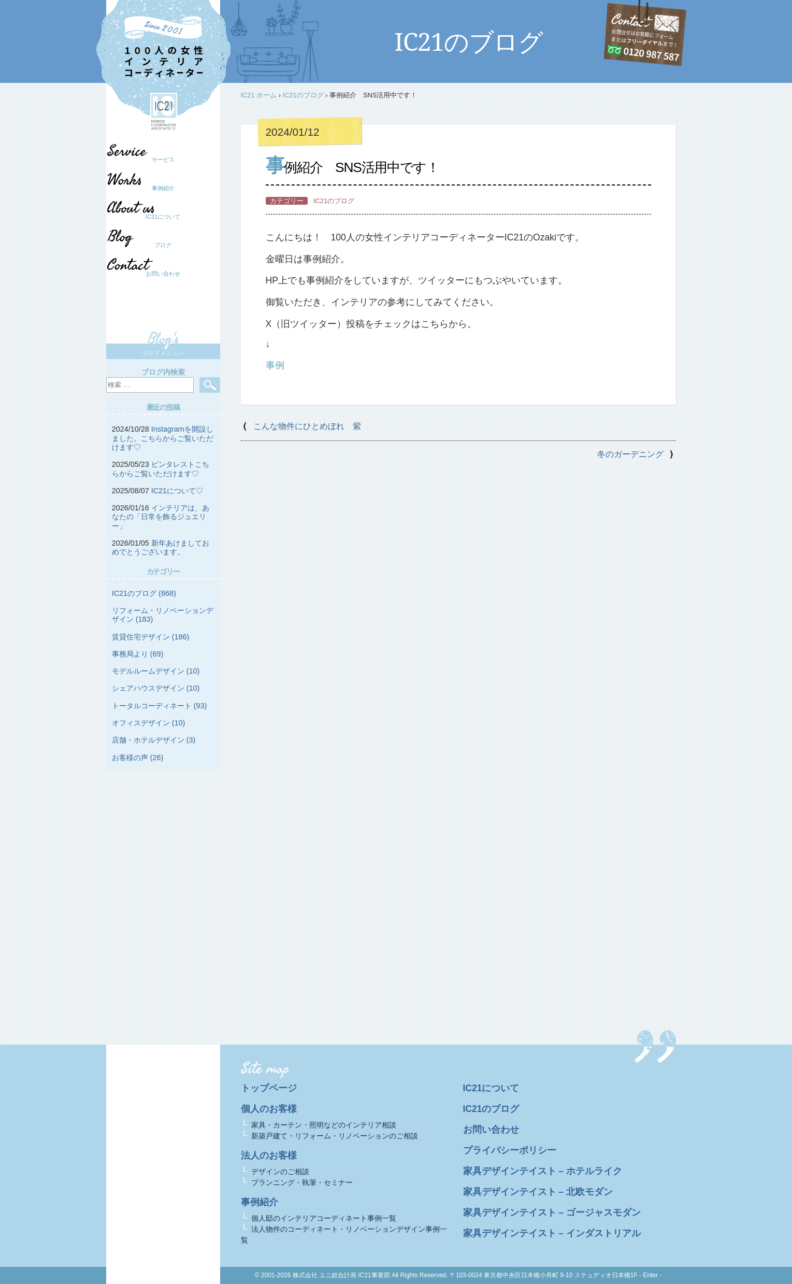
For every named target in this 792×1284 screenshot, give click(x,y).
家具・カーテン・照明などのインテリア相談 (323, 1125)
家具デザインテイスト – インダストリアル (552, 1233)
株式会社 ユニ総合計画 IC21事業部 (341, 1275)
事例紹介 (163, 188)
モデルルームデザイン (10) (156, 671)
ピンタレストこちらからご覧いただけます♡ (160, 468)
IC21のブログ (302, 95)
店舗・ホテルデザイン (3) (154, 740)
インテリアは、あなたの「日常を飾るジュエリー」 (160, 517)
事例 (275, 365)
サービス (163, 159)
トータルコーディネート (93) (159, 706)
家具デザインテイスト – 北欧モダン (538, 1192)
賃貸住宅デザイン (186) (151, 637)
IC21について (163, 216)
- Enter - (650, 1275)
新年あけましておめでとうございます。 (160, 547)
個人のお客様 (269, 1109)
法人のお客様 (269, 1155)
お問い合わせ (163, 273)
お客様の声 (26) (138, 757)
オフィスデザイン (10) (148, 723)
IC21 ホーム (259, 95)
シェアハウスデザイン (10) (156, 688)
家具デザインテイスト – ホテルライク (543, 1171)
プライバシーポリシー (509, 1150)
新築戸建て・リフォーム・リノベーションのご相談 (334, 1136)
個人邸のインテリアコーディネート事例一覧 (323, 1218)
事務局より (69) (138, 654)
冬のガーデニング (630, 454)
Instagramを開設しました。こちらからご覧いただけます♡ (162, 438)
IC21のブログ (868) (144, 593)
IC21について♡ (177, 491)
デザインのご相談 (280, 1171)
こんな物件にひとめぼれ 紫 (307, 426)
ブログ (157, 245)
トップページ (269, 1088)
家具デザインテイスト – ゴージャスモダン (552, 1212)
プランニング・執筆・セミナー (302, 1182)
